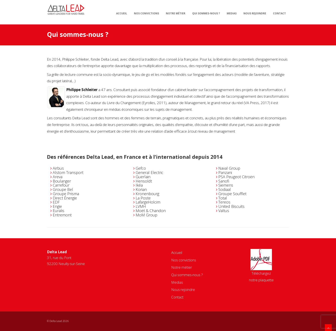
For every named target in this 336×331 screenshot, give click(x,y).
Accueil (121, 13)
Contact (279, 13)
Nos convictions (146, 13)
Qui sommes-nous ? (206, 13)
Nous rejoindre (254, 13)
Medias (232, 13)
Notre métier (175, 13)
